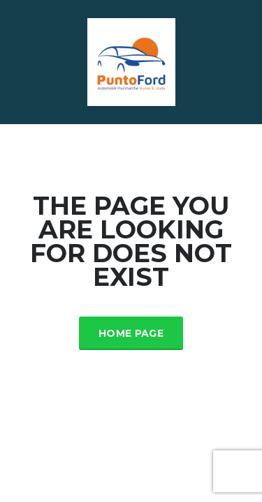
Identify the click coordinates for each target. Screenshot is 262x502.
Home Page (131, 333)
